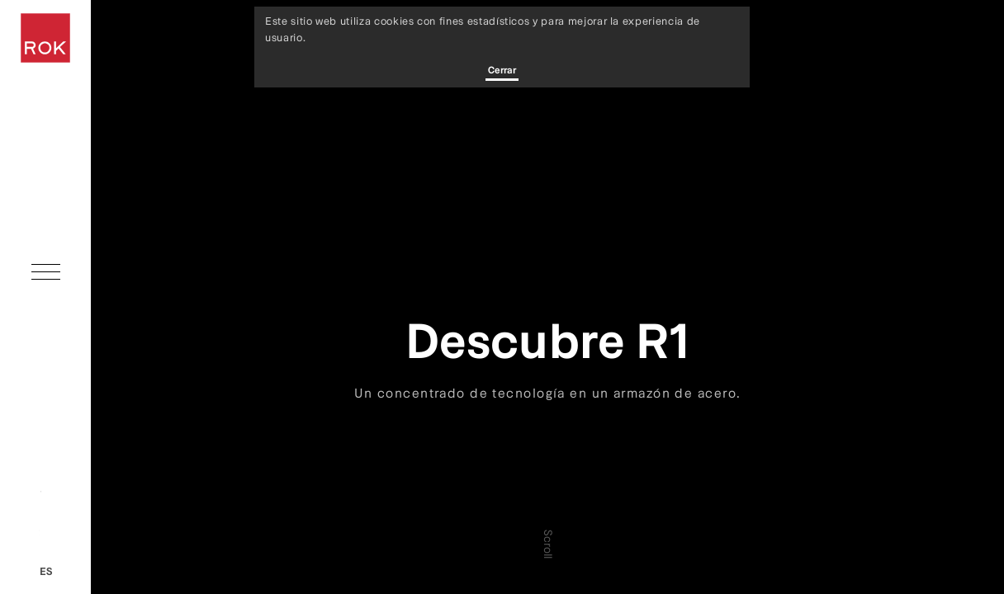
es (46, 571)
